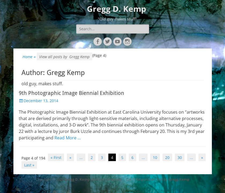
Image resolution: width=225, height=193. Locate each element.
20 (167, 157)
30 (180, 157)
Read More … (67, 138)
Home (29, 57)
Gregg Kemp (178, 179)
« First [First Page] (56, 157)
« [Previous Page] (70, 157)
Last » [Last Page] (29, 165)
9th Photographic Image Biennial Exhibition (71, 93)
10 (155, 157)
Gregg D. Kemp (116, 8)
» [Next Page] (202, 157)
